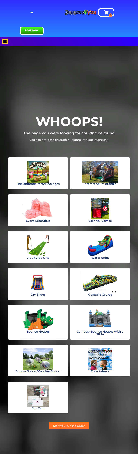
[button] (32, 12)
